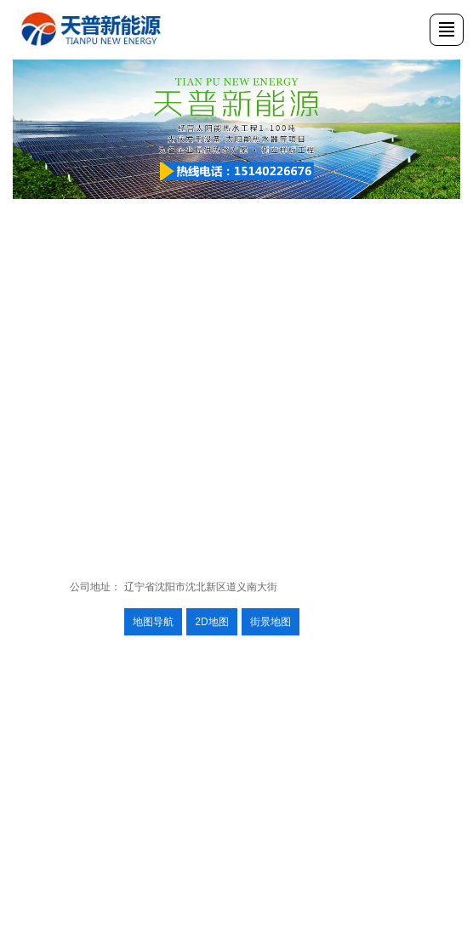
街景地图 (270, 622)
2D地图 (211, 622)
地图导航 (153, 622)
